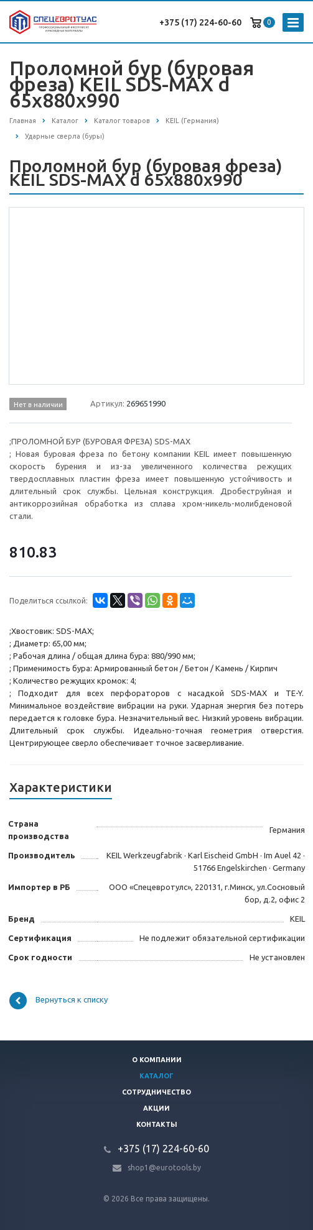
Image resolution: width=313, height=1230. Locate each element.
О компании (157, 1059)
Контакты (156, 1124)
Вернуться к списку (58, 1000)
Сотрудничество (156, 1092)
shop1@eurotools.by (164, 1167)
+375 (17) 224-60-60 (200, 22)
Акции (156, 1108)
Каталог (156, 1076)
